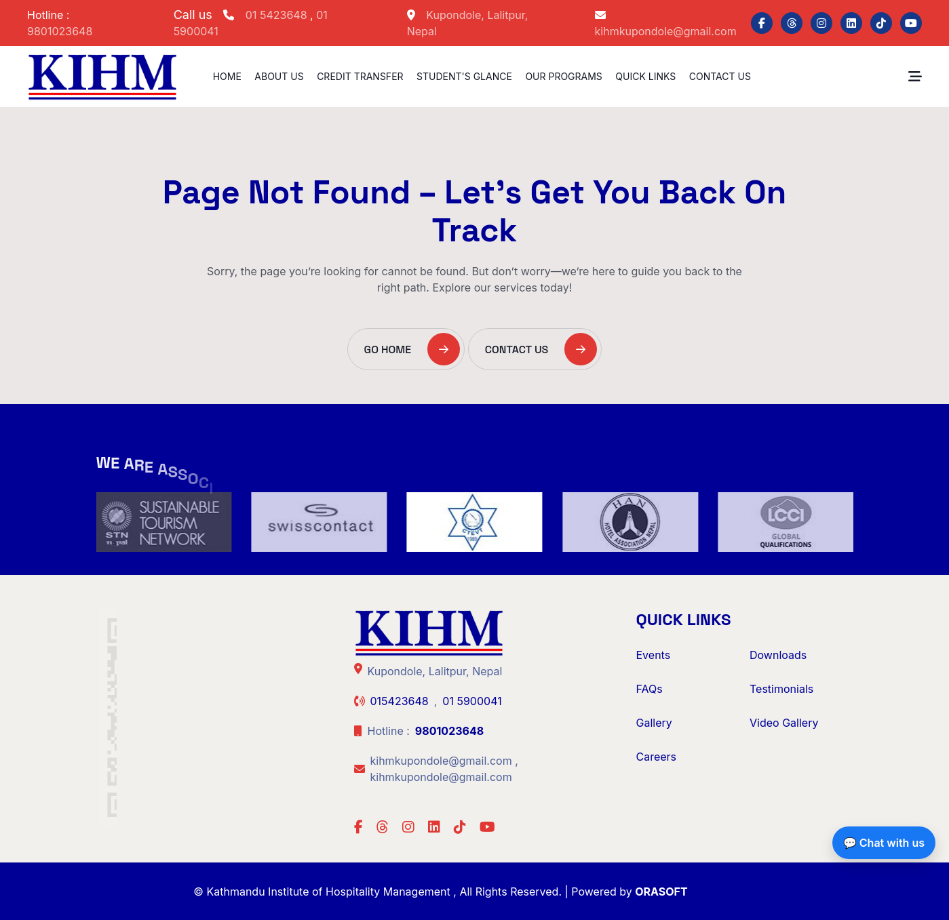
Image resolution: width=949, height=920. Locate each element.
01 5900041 (471, 701)
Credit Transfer (360, 76)
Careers (656, 756)
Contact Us (720, 76)
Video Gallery (784, 722)
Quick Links (645, 76)
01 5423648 (278, 15)
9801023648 (59, 31)
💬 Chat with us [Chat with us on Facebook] (884, 842)
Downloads (778, 655)
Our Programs (563, 76)
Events (653, 655)
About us (278, 76)
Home (227, 76)
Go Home (412, 349)
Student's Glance (464, 76)
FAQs (649, 689)
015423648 (399, 701)
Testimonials (781, 689)
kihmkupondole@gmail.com (666, 31)
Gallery (654, 722)
